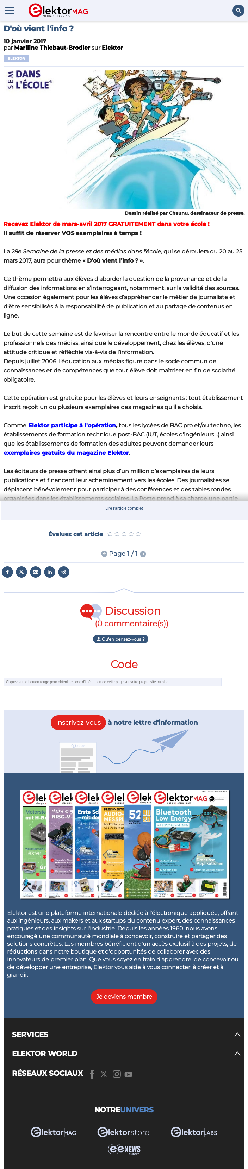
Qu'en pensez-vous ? (121, 639)
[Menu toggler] (10, 10)
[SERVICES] (126, 1034)
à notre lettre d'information (124, 723)
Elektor (16, 58)
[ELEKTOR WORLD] (126, 1053)
